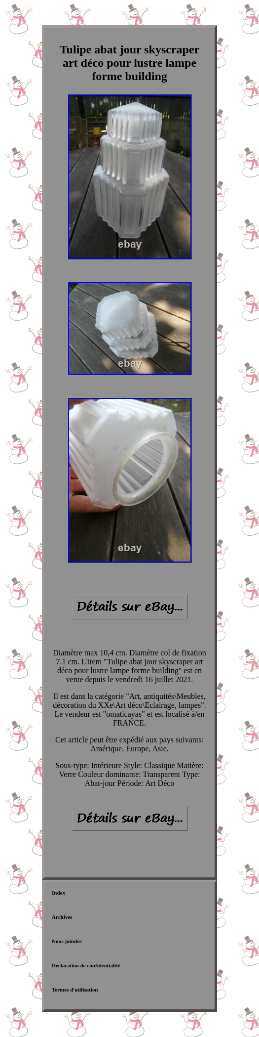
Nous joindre (67, 941)
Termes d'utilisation (75, 990)
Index (58, 893)
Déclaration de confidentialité (86, 965)
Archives (62, 917)
